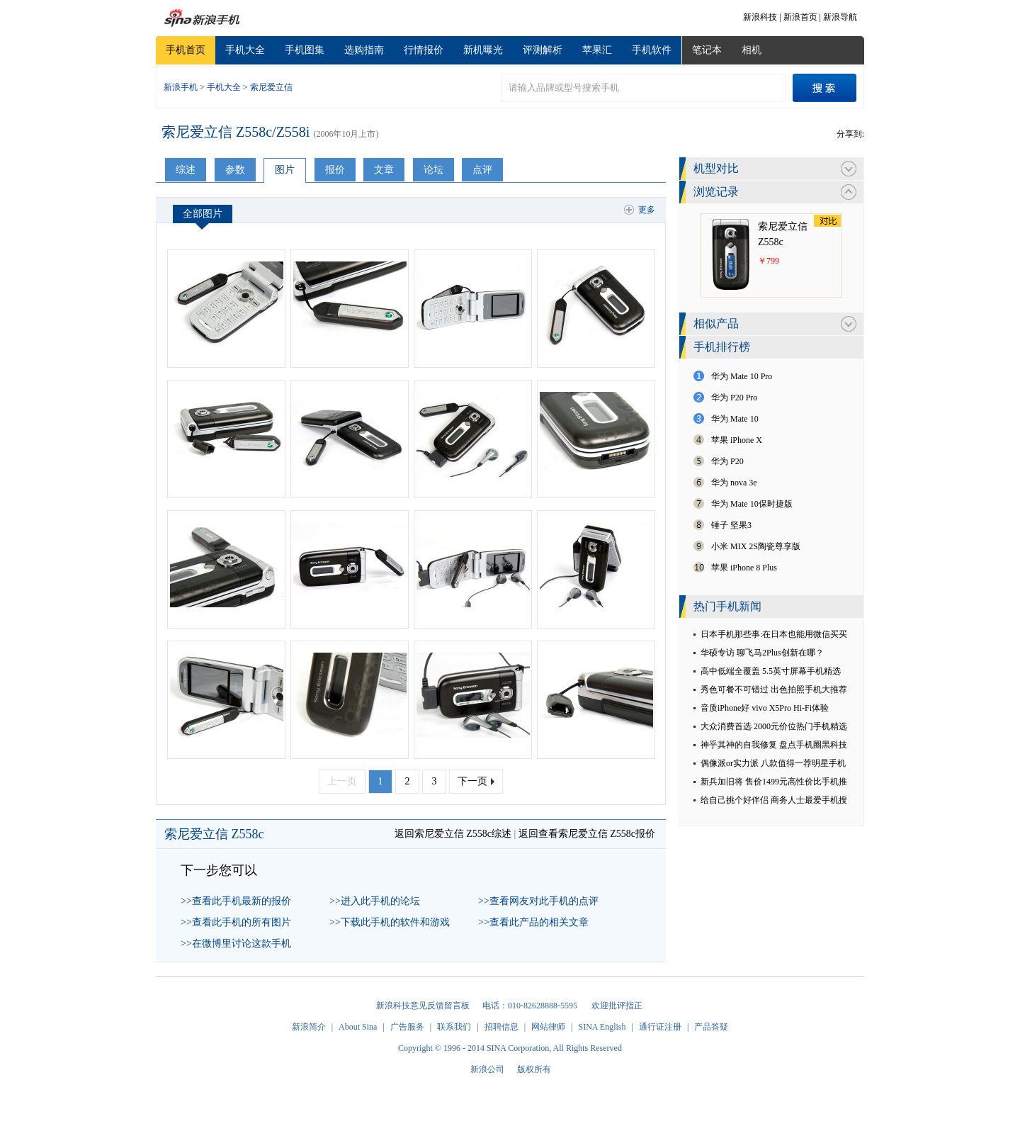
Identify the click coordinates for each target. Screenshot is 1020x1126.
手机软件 (652, 50)
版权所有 (534, 1069)
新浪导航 (840, 17)
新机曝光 (483, 50)
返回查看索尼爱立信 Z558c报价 (586, 833)
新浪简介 (309, 1027)
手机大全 (245, 50)
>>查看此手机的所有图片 (236, 922)
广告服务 (407, 1027)
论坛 (433, 169)
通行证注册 (660, 1027)
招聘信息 (501, 1027)
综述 (186, 169)
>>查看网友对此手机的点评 (538, 901)
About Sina (358, 1027)
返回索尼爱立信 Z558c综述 (453, 833)
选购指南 (364, 50)
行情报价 (423, 50)
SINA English (601, 1027)
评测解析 (542, 50)
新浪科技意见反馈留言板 (423, 1005)
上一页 (342, 781)
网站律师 (548, 1027)
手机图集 (304, 50)
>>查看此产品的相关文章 (533, 922)
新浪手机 (181, 87)
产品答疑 (711, 1027)
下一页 (472, 781)
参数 (235, 169)
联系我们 (454, 1027)
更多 (646, 210)
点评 (482, 169)
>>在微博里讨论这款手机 (236, 943)
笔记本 (707, 50)
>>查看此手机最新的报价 (236, 901)
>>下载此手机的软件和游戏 (389, 922)
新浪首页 (800, 17)
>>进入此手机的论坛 (374, 901)
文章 (384, 169)
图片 (285, 169)
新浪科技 (760, 17)
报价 (335, 169)
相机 (751, 50)
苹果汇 (597, 50)
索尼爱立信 (271, 87)
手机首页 (185, 50)
